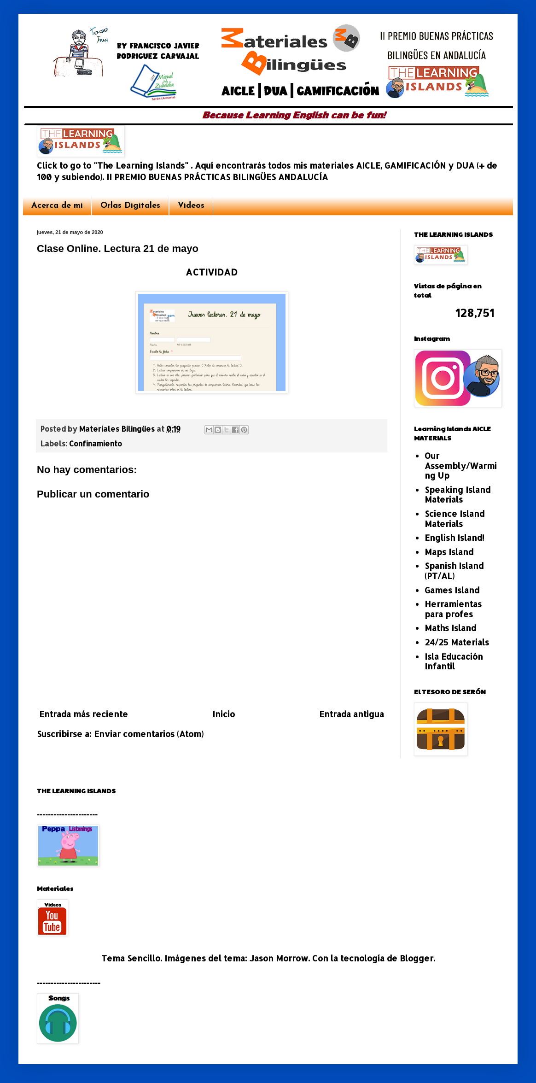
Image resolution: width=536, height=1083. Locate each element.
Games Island (452, 590)
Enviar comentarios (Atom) (149, 733)
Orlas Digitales (130, 205)
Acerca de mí (57, 205)
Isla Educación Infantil (454, 661)
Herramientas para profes (453, 608)
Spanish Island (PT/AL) (454, 570)
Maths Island (450, 627)
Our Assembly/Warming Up (461, 465)
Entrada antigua (351, 713)
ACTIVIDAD (212, 272)
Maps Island (449, 551)
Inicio (223, 713)
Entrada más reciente (83, 713)
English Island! (454, 537)
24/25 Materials (457, 642)
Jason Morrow (279, 958)
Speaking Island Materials (457, 494)
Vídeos (191, 205)
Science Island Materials (454, 518)
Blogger (416, 958)
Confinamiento (95, 443)
